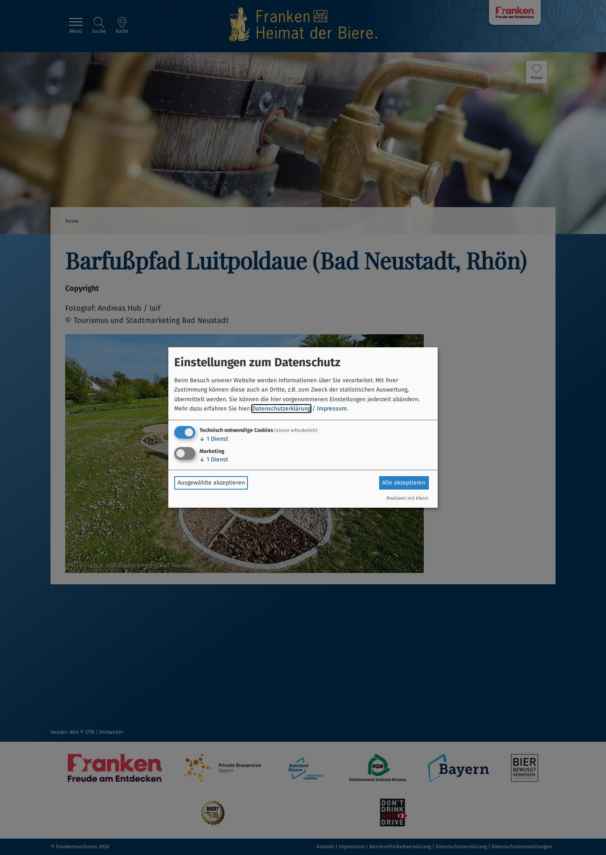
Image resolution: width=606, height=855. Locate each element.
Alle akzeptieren (403, 482)
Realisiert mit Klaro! (407, 498)
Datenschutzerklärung (281, 408)
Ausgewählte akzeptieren (211, 482)
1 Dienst (213, 438)
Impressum (332, 408)
